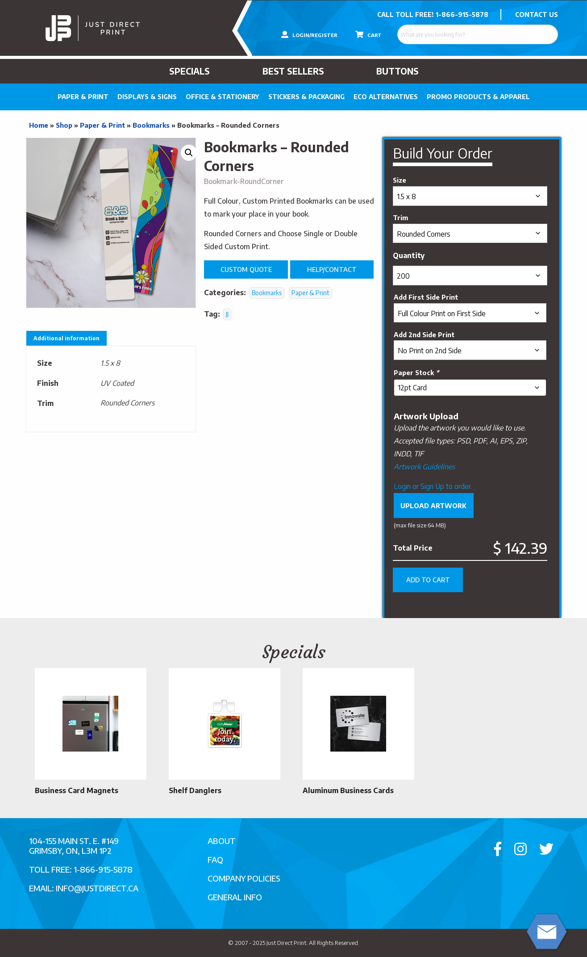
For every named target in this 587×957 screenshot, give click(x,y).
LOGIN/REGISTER (309, 34)
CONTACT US (536, 14)
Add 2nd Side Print (424, 334)
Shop (64, 125)
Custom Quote (246, 269)
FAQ (215, 859)
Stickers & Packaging (306, 96)
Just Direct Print (286, 942)
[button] (189, 153)
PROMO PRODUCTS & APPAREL (478, 96)
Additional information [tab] (66, 338)
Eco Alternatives (386, 96)
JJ (227, 314)
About (222, 841)
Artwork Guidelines (424, 466)
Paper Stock (416, 372)
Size (399, 180)
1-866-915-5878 (462, 14)
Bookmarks (151, 125)
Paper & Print (83, 96)
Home (38, 125)
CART (368, 34)
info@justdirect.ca (97, 888)
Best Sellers (293, 71)
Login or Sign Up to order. (433, 486)
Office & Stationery (222, 96)
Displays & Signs (147, 96)
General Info (235, 897)
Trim (400, 217)
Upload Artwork (433, 505)
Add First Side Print (426, 297)
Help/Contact (332, 269)
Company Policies (244, 878)
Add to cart (428, 580)
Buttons (397, 71)
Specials (189, 71)
